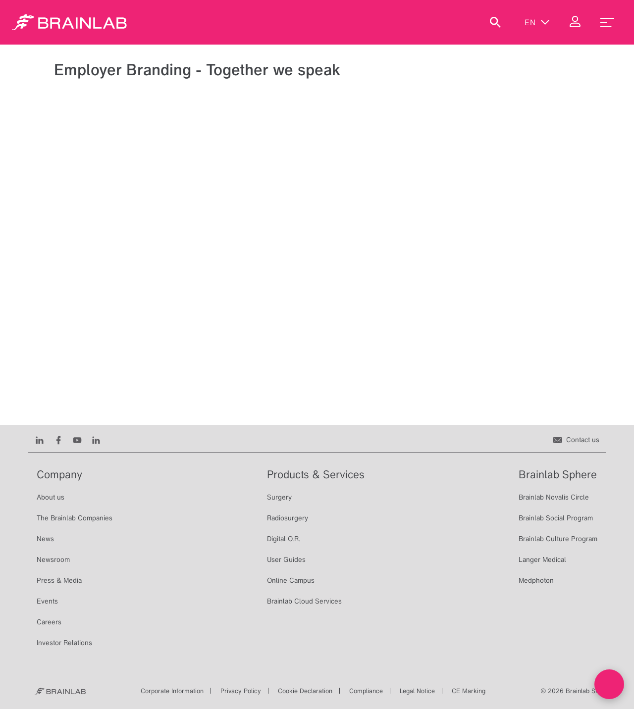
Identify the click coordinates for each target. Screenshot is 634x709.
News (45, 539)
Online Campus (291, 580)
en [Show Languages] (537, 22)
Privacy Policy (240, 691)
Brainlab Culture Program (558, 539)
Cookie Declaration (305, 691)
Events (47, 601)
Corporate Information (172, 691)
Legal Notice (417, 691)
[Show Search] (495, 22)
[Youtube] (77, 440)
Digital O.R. (284, 539)
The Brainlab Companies (74, 518)
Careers (49, 622)
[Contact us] (576, 440)
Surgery (279, 497)
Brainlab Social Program (556, 518)
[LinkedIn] (40, 440)
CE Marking (468, 691)
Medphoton (536, 580)
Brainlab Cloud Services (304, 601)
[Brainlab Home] (60, 691)
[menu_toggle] (607, 22)
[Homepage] (69, 22)
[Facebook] (58, 440)
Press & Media (59, 580)
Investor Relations (64, 643)
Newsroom (53, 559)
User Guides (286, 559)
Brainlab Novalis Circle (554, 497)
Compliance (366, 691)
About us (50, 497)
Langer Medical (542, 559)
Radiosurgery (287, 518)
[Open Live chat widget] (609, 684)
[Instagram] (96, 440)
